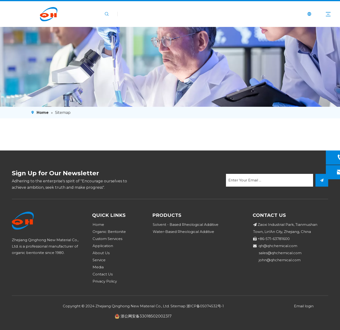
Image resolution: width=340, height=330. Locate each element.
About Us (101, 253)
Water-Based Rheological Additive (183, 231)
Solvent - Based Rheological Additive (185, 224)
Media (98, 267)
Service (99, 260)
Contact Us (103, 274)
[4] (170, 67)
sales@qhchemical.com (280, 253)
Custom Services (107, 238)
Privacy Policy (105, 281)
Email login (304, 306)
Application (103, 246)
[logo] (23, 221)
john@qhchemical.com (280, 260)
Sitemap (178, 306)
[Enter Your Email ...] (269, 180)
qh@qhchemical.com (278, 246)
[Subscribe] (321, 180)
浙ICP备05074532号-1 (205, 306)
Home (98, 224)
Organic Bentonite (109, 231)
